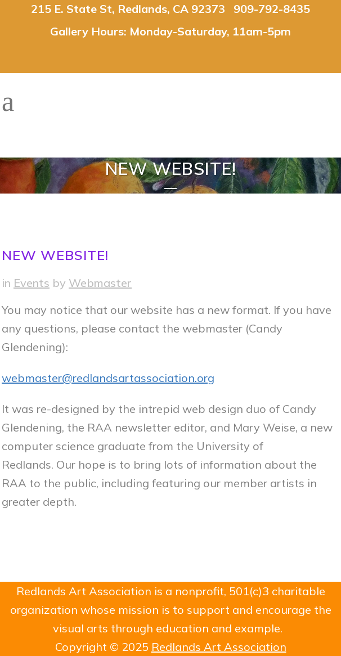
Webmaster (100, 283)
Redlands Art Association (218, 647)
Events (32, 283)
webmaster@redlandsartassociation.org (108, 378)
